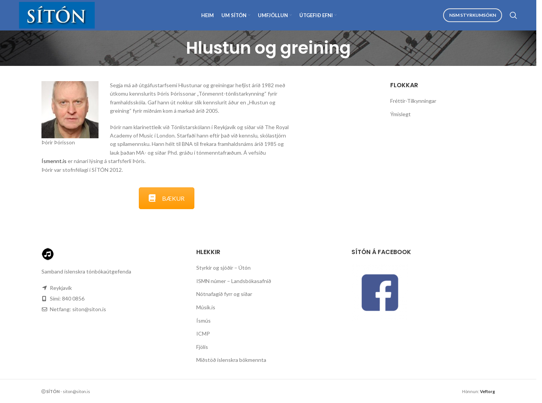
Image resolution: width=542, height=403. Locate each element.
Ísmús (203, 320)
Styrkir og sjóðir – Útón (223, 267)
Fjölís (202, 347)
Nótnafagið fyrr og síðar (224, 294)
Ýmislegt (400, 114)
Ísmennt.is (54, 161)
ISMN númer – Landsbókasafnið (233, 281)
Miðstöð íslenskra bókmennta (231, 360)
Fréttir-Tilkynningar (413, 101)
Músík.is (205, 307)
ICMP (203, 333)
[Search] (513, 15)
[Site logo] (57, 14)
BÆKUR (166, 198)
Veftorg (487, 391)
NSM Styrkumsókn (472, 15)
